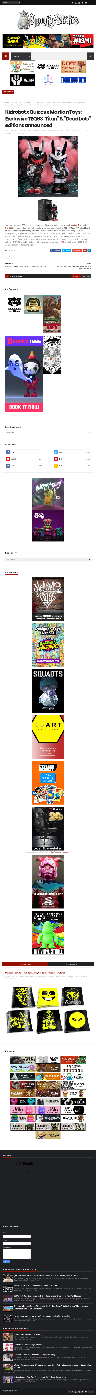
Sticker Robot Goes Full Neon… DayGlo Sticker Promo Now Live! (35, 973)
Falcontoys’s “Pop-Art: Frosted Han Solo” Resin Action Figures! (41, 1377)
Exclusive (23, 102)
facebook (86, 276)
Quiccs (59, 102)
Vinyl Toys (77, 102)
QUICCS (8, 228)
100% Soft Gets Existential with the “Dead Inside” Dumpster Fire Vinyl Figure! (47, 1296)
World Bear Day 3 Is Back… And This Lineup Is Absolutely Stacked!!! (43, 1316)
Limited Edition (40, 102)
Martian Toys (51, 102)
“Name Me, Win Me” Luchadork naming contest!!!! (35, 1286)
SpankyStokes (68, 102)
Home (7, 102)
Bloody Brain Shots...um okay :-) (28, 1334)
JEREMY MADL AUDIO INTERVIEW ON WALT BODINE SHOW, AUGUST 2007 (46, 1276)
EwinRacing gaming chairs (60, 852)
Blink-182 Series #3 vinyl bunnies (28, 1345)
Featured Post (25, 964)
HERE (78, 230)
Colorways (14, 102)
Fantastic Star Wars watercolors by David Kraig (35, 1355)
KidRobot (30, 102)
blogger (76, 276)
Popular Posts (71, 964)
